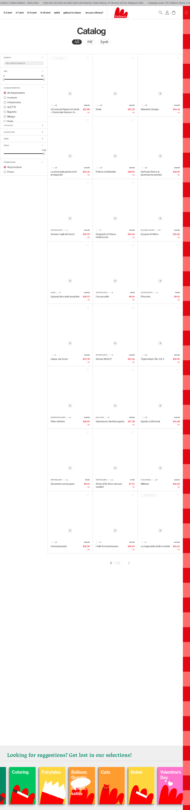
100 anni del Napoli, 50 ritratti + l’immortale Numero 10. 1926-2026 (65, 111)
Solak (98, 109)
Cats (150, 772)
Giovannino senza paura (62, 483)
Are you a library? (94, 12)
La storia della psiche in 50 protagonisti (64, 173)
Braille (10, 121)
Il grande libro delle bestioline (65, 296)
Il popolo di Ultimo (150, 234)
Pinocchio (146, 296)
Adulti (57, 12)
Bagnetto (12, 111)
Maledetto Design (150, 109)
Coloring (65, 772)
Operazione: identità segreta (110, 421)
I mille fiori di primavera (107, 546)
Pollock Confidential (106, 171)
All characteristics (16, 92)
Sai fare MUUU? (104, 358)
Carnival (35, 772)
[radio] (77, 41)
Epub (104, 42)
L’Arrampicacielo (59, 546)
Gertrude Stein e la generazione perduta (151, 173)
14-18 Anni (45, 12)
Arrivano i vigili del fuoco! (63, 234)
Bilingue (11, 116)
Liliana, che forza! (59, 358)
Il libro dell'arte (58, 421)
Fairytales (96, 772)
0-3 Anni (8, 12)
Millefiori (145, 483)
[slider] (4, 79)
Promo (10, 171)
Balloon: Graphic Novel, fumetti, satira (124, 782)
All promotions (14, 167)
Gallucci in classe (72, 12)
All (77, 42)
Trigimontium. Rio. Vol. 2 (152, 358)
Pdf (89, 42)
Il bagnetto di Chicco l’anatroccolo (106, 236)
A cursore (12, 97)
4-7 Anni (20, 12)
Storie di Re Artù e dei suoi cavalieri (109, 485)
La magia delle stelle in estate (155, 546)
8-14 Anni (32, 12)
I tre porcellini (102, 296)
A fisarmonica (14, 102)
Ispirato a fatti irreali (150, 421)
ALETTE (11, 107)
